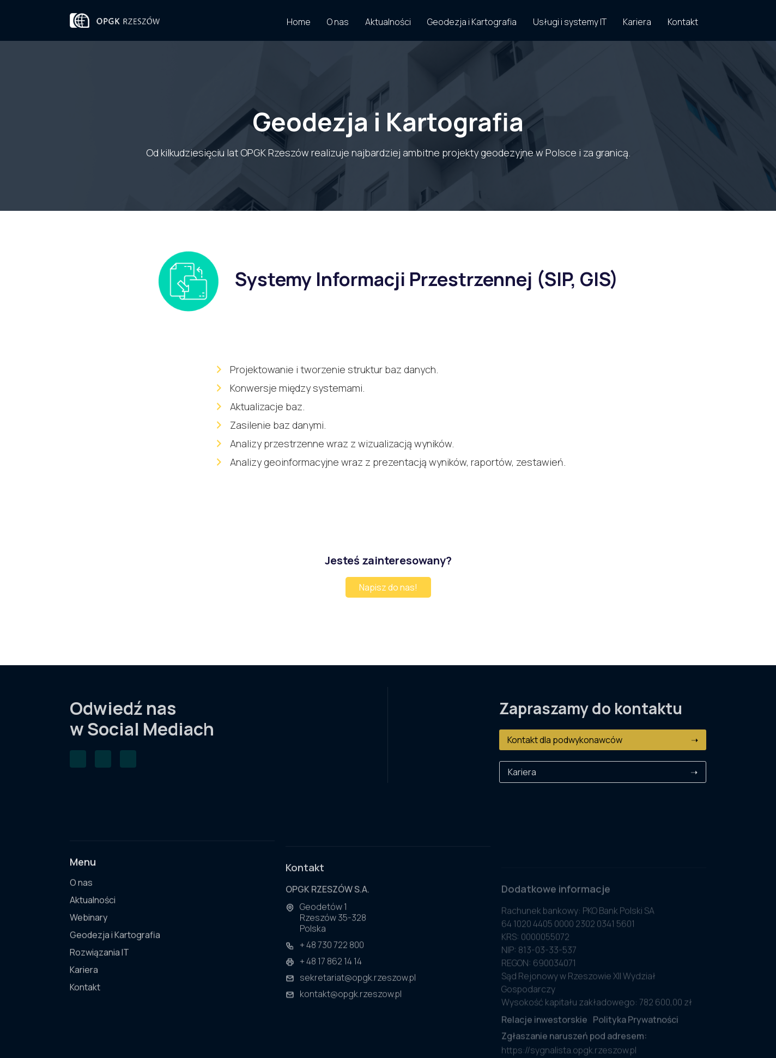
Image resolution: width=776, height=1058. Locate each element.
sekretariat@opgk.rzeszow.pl (358, 996)
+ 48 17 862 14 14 (331, 980)
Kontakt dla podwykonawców (602, 740)
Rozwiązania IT (99, 965)
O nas (81, 895)
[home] (115, 20)
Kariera (603, 772)
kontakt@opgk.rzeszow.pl (351, 1012)
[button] (570, 20)
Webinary (88, 930)
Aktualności (93, 913)
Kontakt (85, 1000)
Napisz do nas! (388, 587)
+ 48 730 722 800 (332, 963)
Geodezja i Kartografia (115, 947)
